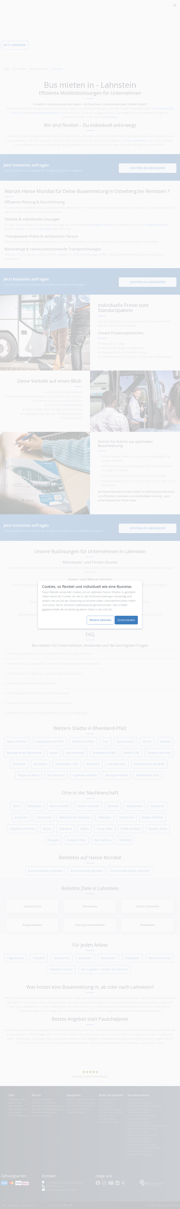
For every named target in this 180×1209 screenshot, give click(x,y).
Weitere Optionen (100, 620)
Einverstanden (126, 620)
